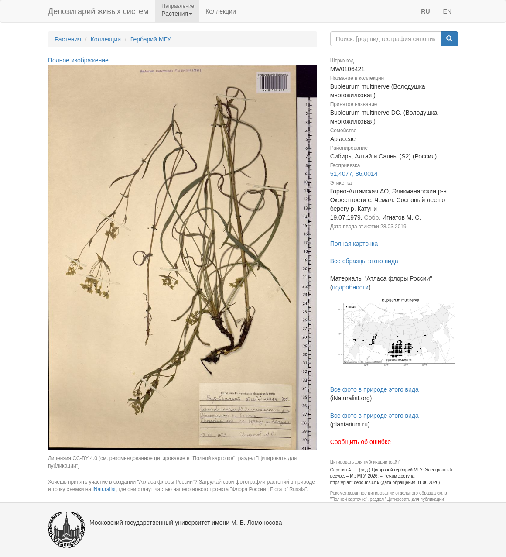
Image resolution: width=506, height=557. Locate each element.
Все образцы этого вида (364, 261)
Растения (68, 39)
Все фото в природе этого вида (374, 389)
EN (447, 11)
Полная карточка (354, 243)
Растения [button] (176, 13)
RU (425, 11)
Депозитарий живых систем (98, 11)
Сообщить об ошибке (360, 441)
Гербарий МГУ (150, 39)
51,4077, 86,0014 (354, 173)
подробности (350, 287)
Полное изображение (78, 60)
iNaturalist (104, 489)
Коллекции (220, 11)
